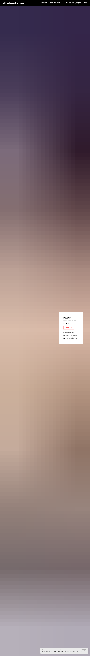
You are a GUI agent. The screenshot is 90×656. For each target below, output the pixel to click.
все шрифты (70, 2)
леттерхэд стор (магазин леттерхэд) (52, 2)
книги (85, 2)
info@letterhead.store (81, 4)
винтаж (78, 2)
